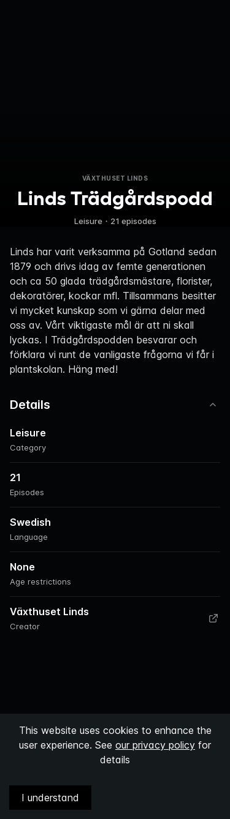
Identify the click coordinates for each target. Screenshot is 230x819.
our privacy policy (155, 745)
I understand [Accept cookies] (50, 797)
